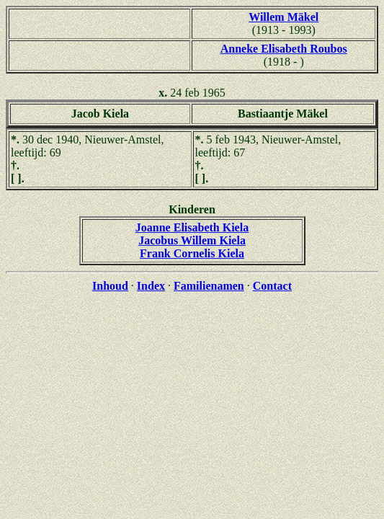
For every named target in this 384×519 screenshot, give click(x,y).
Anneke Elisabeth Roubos (283, 49)
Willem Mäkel (283, 17)
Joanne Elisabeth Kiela (192, 227)
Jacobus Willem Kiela (192, 240)
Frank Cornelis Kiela (192, 253)
